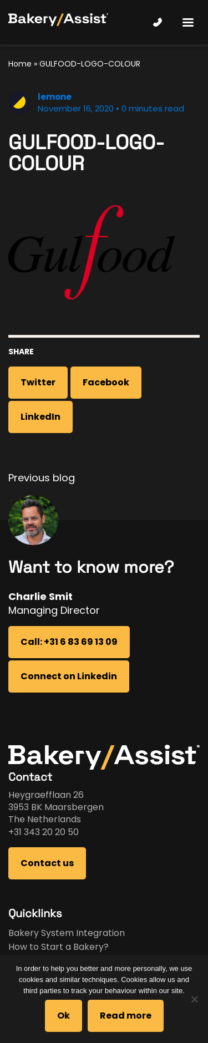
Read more (125, 1015)
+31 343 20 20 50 (43, 832)
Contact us (47, 863)
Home (20, 63)
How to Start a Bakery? (58, 946)
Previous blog (41, 478)
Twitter (38, 382)
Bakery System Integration (66, 933)
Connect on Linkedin (69, 676)
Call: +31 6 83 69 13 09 (69, 641)
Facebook (106, 382)
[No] (194, 999)
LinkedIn (40, 416)
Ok (63, 1015)
